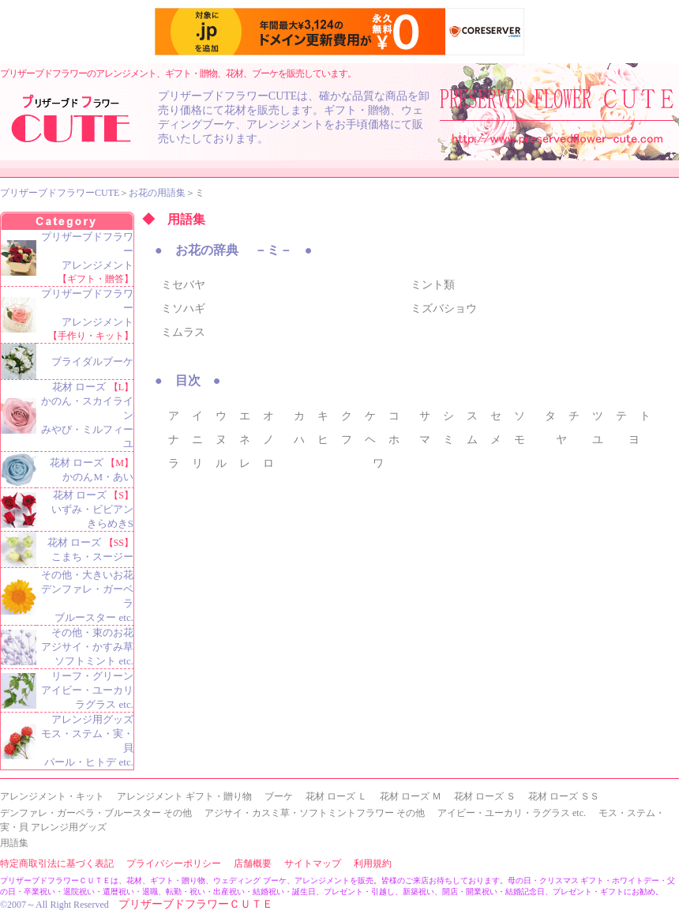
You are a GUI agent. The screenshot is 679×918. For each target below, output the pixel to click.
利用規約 (373, 863)
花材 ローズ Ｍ (410, 796)
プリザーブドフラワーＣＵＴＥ (195, 904)
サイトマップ (312, 863)
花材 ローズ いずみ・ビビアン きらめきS (92, 509)
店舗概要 (253, 863)
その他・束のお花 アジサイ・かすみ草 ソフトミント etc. (87, 646)
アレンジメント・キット (52, 796)
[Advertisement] (283, 589)
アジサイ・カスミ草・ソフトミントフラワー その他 (314, 812)
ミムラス (183, 332)
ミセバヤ (183, 285)
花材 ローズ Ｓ (485, 796)
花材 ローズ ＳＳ (563, 796)
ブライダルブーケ (92, 361)
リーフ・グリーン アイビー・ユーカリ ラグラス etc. (87, 690)
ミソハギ (183, 308)
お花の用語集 (157, 192)
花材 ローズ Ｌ (336, 796)
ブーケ (278, 796)
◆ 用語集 (173, 219)
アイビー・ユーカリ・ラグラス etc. (511, 812)
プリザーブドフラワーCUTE (59, 192)
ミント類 (433, 285)
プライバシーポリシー (173, 863)
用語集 (14, 842)
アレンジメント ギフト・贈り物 (184, 796)
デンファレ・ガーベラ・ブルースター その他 (96, 812)
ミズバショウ (444, 308)
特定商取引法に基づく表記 (57, 863)
